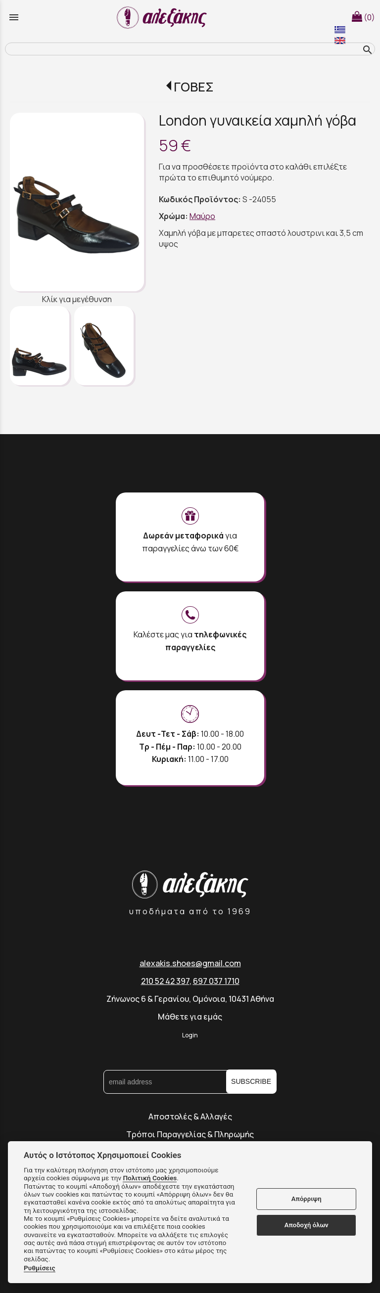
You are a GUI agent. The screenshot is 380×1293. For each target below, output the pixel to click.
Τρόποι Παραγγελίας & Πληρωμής (190, 1134)
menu (14, 17)
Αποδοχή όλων (307, 1225)
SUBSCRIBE (251, 1081)
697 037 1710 (216, 981)
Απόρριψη (306, 1199)
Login (190, 1035)
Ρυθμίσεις (39, 1268)
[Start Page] (163, 17)
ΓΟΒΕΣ (194, 86)
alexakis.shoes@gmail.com (190, 963)
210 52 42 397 (165, 981)
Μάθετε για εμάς (190, 1016)
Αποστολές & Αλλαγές (190, 1116)
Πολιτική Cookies (150, 1178)
